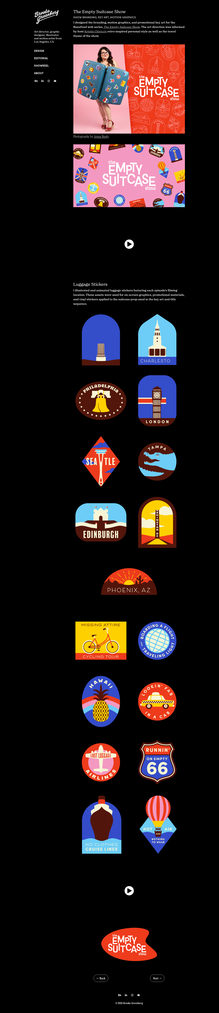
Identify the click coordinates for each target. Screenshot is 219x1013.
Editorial (41, 58)
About (38, 73)
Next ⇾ (157, 978)
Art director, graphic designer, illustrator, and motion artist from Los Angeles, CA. (48, 36)
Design (39, 50)
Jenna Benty (101, 136)
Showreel (41, 65)
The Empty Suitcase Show (122, 27)
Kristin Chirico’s (95, 31)
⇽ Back (101, 978)
